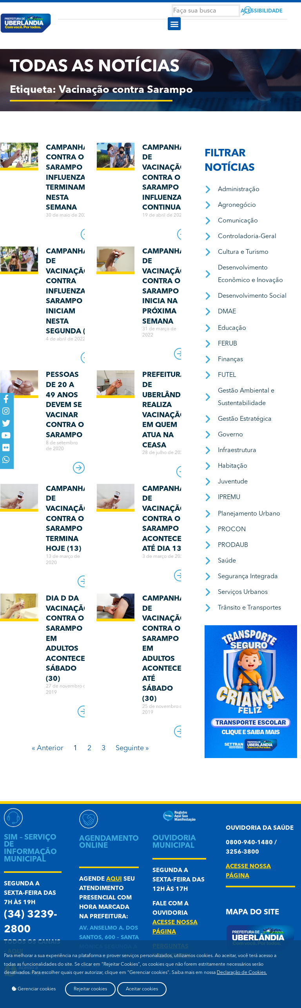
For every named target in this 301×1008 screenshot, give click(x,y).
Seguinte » (132, 748)
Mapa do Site (252, 912)
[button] (174, 23)
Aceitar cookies (142, 989)
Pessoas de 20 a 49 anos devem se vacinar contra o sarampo (65, 405)
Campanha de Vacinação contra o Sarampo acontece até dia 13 (164, 519)
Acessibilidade (262, 11)
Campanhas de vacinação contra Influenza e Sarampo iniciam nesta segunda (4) (69, 291)
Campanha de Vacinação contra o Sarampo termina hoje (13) (67, 519)
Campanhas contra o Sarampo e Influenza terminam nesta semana (69, 178)
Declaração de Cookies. (242, 972)
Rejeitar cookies (90, 989)
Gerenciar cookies (34, 989)
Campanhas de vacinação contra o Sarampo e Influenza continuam (165, 178)
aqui (114, 879)
